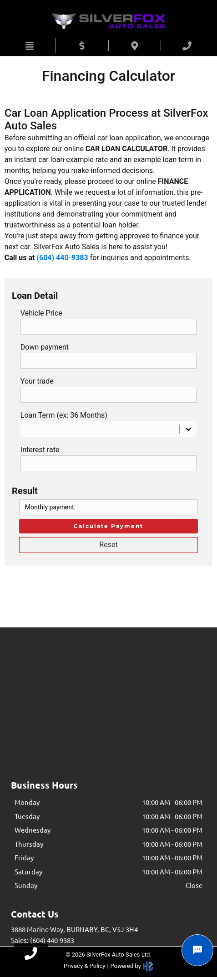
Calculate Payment (108, 526)
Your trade (37, 381)
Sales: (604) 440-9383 (42, 940)
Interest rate (40, 449)
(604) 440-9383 (62, 257)
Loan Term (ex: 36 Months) (63, 415)
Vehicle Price (41, 313)
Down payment (44, 347)
